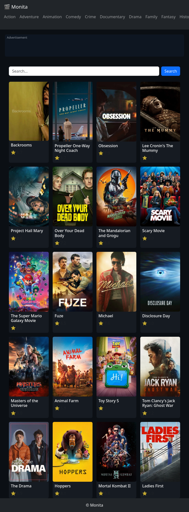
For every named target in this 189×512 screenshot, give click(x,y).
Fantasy (168, 16)
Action (10, 16)
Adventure (29, 16)
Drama (135, 16)
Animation (52, 16)
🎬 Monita (16, 6)
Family (151, 16)
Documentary (112, 16)
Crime (90, 16)
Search (170, 71)
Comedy (73, 16)
